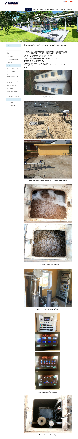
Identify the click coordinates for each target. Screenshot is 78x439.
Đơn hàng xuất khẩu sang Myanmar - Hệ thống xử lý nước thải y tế (12, 76)
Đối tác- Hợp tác (10, 62)
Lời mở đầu (9, 48)
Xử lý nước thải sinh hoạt (12, 68)
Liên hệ (63, 9)
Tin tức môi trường (11, 105)
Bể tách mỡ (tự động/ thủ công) (12, 92)
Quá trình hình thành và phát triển (13, 52)
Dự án (41, 9)
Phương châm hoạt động (12, 59)
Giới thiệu (35, 9)
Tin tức (57, 9)
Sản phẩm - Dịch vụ (49, 9)
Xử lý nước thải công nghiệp (13, 71)
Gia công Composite (11, 85)
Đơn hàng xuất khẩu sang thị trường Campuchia (13, 81)
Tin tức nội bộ (10, 102)
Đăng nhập (69, 9)
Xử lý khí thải (10, 88)
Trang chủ (28, 9)
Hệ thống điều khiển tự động (13, 96)
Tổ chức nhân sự (10, 56)
